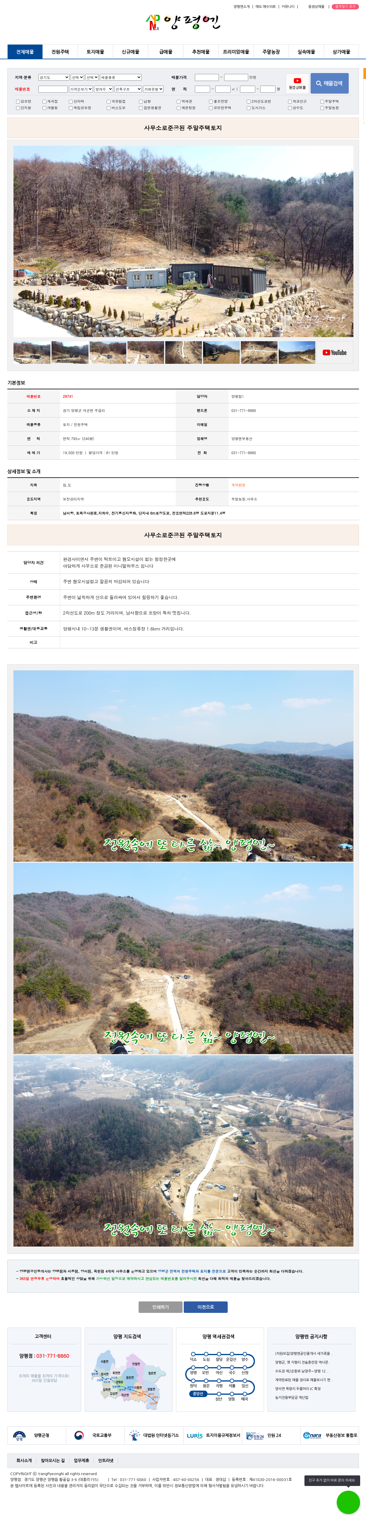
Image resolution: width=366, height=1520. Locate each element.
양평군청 (41, 1435)
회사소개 (24, 1461)
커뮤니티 (288, 7)
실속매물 (306, 52)
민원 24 (274, 1435)
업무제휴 (81, 1461)
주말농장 (271, 52)
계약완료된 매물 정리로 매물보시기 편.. (304, 1380)
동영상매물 (316, 7)
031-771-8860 (243, 452)
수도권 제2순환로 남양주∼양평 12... (302, 1371)
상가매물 (341, 52)
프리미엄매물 (236, 52)
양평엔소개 (242, 7)
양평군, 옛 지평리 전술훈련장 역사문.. (303, 1362)
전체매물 (25, 52)
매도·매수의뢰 (266, 7)
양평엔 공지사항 (311, 1336)
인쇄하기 (160, 1307)
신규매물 (130, 52)
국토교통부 (101, 1435)
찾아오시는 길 (53, 1461)
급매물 (165, 52)
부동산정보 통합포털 (341, 1438)
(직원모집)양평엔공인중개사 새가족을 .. (304, 1353)
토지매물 (95, 52)
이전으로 (206, 1307)
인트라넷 (105, 1461)
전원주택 (60, 52)
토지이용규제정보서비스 (223, 1438)
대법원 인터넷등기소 (161, 1435)
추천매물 (201, 52)
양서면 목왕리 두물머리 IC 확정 (298, 1389)
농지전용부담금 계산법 (291, 1397)
